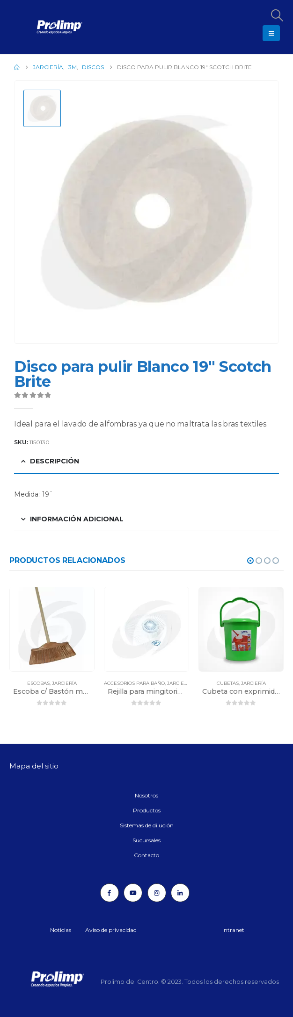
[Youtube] (133, 892)
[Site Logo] (35, 27)
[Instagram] (156, 892)
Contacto (146, 855)
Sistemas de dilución (147, 825)
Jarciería (64, 683)
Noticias (60, 929)
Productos (147, 810)
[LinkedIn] (180, 892)
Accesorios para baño (134, 683)
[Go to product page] (52, 629)
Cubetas (228, 683)
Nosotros (146, 795)
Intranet (233, 929)
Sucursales (146, 840)
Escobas (38, 683)
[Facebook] (109, 892)
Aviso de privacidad (111, 929)
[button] (277, 15)
